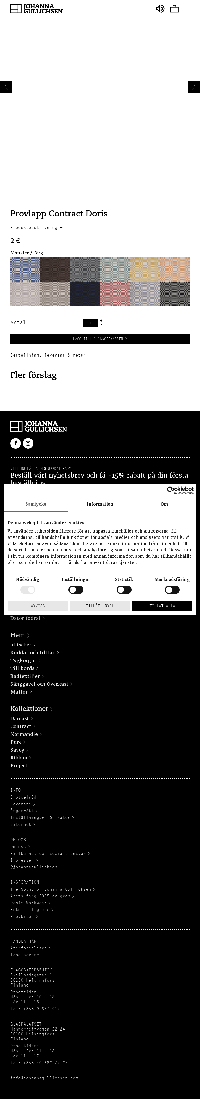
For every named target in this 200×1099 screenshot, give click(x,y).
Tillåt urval (100, 605)
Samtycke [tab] (35, 504)
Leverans (20, 804)
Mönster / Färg (26, 253)
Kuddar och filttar (32, 653)
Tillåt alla (162, 605)
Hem (17, 635)
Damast (19, 719)
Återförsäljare (28, 948)
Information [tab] (100, 504)
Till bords (22, 668)
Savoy (17, 750)
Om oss (18, 846)
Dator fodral (25, 618)
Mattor (19, 692)
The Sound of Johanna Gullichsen (50, 889)
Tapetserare (24, 955)
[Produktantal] (90, 323)
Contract (20, 726)
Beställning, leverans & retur (48, 355)
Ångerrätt (22, 811)
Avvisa (38, 605)
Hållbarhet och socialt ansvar (48, 853)
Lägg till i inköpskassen (98, 338)
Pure (16, 742)
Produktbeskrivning (33, 227)
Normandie (24, 734)
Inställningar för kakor (40, 817)
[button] (25, 269)
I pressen (22, 860)
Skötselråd (23, 797)
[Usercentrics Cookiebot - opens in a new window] (171, 490)
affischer (21, 645)
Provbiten (22, 916)
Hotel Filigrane (29, 909)
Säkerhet (20, 824)
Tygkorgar (23, 660)
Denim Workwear (28, 903)
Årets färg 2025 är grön (40, 896)
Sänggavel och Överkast (39, 684)
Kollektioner (29, 709)
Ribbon (18, 758)
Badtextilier (25, 676)
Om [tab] (164, 504)
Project (18, 766)
